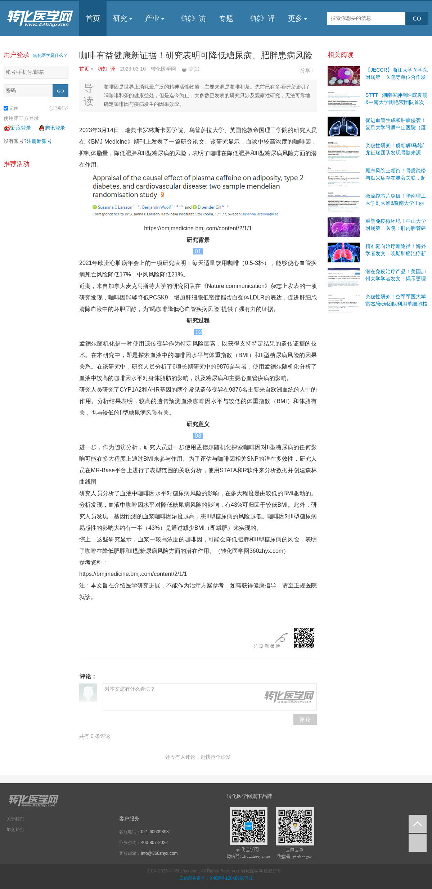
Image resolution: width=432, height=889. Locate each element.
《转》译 (260, 18)
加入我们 (15, 829)
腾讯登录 (51, 128)
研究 (122, 18)
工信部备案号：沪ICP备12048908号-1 (216, 878)
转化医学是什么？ (50, 55)
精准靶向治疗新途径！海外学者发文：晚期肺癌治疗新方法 (395, 253)
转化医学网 (252, 871)
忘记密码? (58, 108)
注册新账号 (39, 141)
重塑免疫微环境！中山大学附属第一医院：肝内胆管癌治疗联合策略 (395, 228)
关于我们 (15, 818)
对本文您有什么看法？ (210, 697)
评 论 (305, 719)
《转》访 (191, 18)
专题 (226, 18)
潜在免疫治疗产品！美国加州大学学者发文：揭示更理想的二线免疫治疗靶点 (395, 278)
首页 (93, 18)
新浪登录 (17, 128)
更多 (297, 18)
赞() (193, 69)
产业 (154, 18)
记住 (11, 108)
